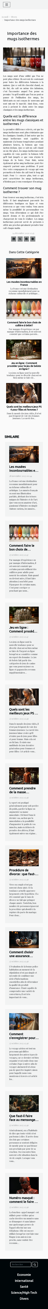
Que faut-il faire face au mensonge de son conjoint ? (22, 1119)
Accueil (5, 16)
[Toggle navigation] (6, 4)
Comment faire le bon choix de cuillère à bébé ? (24, 324)
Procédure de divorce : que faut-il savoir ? (23, 874)
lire (17, 175)
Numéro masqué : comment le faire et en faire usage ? (23, 1201)
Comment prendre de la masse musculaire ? (22, 792)
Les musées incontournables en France (24, 283)
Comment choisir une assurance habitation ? (21, 956)
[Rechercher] (20, 1264)
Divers (14, 16)
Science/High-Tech (24, 1292)
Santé (24, 1286)
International (24, 1281)
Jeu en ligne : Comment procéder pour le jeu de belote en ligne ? (24, 366)
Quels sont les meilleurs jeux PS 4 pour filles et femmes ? (24, 408)
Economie (24, 1274)
